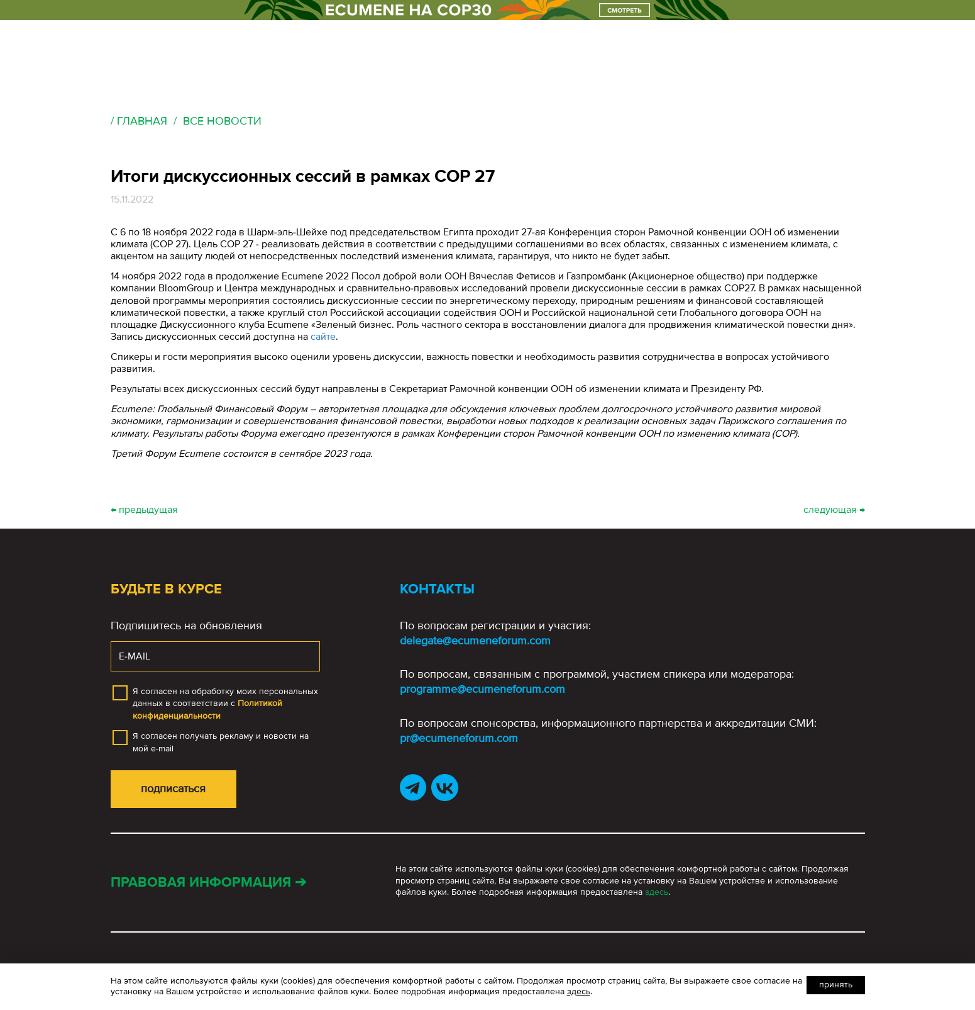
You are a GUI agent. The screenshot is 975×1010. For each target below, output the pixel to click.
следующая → (834, 510)
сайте (323, 336)
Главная (142, 121)
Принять (835, 984)
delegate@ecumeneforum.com (475, 641)
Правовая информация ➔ (208, 882)
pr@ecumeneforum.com (459, 738)
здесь (656, 892)
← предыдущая (144, 510)
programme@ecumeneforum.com (482, 689)
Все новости (222, 121)
